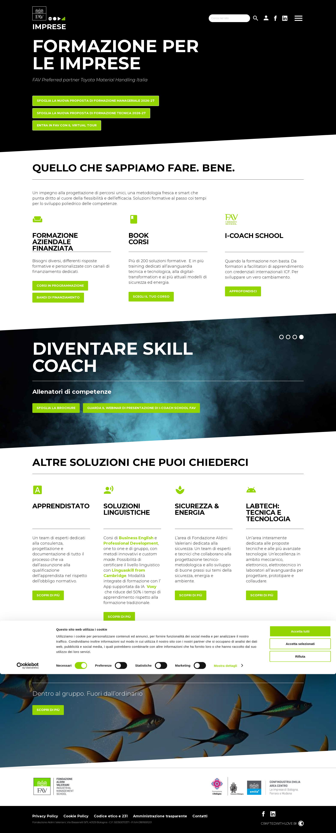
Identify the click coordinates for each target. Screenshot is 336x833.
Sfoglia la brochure (56, 408)
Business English (136, 538)
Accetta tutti (300, 790)
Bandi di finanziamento (58, 297)
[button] (281, 337)
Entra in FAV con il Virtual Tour (67, 125)
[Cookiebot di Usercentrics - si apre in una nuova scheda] (27, 824)
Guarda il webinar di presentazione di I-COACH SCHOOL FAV (141, 408)
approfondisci (243, 291)
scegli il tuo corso (151, 296)
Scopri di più (48, 710)
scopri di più (48, 595)
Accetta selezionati (300, 803)
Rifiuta (300, 815)
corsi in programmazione (60, 286)
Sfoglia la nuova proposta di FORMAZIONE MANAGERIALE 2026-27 (95, 101)
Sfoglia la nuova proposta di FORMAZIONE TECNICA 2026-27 (91, 113)
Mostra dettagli (225, 824)
